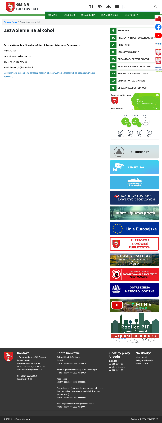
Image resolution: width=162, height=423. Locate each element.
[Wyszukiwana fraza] (137, 7)
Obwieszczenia (142, 363)
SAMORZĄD (69, 15)
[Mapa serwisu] (106, 7)
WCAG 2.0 (154, 419)
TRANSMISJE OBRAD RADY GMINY (131, 66)
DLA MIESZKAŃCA (109, 15)
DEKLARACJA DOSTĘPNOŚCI (128, 88)
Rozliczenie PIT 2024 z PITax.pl (120, 339)
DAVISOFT (144, 419)
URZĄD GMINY (88, 15)
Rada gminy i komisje (144, 360)
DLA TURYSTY (131, 15)
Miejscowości (141, 357)
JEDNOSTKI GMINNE (124, 52)
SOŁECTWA (119, 31)
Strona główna (10, 22)
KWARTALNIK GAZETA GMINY (129, 74)
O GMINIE (52, 15)
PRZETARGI (120, 45)
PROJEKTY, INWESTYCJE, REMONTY (132, 38)
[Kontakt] (115, 7)
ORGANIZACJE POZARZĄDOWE (130, 59)
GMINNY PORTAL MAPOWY (127, 81)
